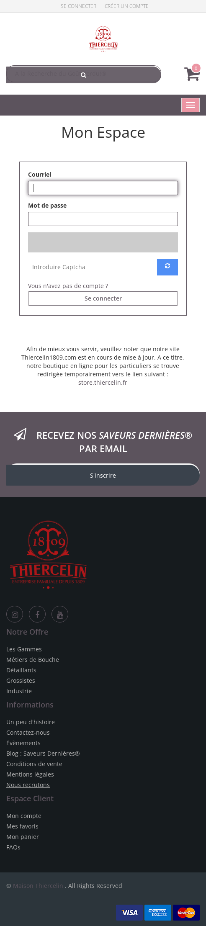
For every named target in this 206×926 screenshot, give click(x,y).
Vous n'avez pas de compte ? (68, 286)
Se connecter (78, 6)
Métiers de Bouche (32, 660)
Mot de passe (47, 205)
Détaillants (21, 670)
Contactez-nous (28, 732)
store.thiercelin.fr (102, 382)
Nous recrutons (28, 785)
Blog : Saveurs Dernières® (43, 753)
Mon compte (23, 816)
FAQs (13, 847)
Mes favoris (22, 826)
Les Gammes (24, 649)
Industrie (19, 691)
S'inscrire (103, 475)
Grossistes (20, 680)
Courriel (39, 174)
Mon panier (22, 837)
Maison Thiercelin (38, 886)
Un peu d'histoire (30, 722)
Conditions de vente (34, 764)
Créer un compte (127, 6)
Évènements (23, 743)
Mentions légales (30, 774)
